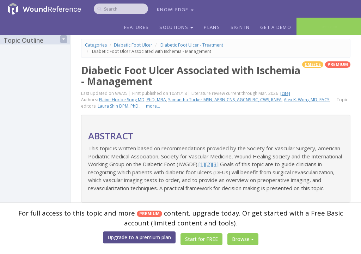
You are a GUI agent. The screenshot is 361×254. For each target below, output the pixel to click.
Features (136, 27)
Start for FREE (201, 239)
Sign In (240, 27)
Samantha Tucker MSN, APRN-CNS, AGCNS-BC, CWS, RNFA (225, 100)
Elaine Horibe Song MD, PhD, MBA (132, 100)
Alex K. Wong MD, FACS (306, 100)
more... (153, 106)
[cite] (285, 93)
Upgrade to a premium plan (139, 237)
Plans (212, 27)
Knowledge (175, 9)
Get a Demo (275, 27)
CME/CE (313, 64)
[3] (215, 164)
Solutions (176, 27)
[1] (201, 164)
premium (338, 64)
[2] (208, 164)
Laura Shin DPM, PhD (118, 106)
